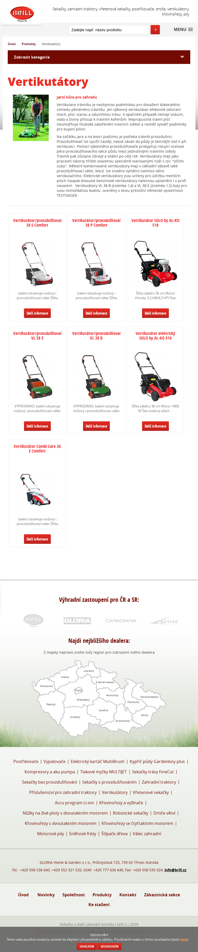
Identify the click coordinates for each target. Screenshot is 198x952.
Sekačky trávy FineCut (153, 772)
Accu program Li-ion (74, 803)
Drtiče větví (164, 813)
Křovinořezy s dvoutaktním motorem (60, 823)
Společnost (73, 895)
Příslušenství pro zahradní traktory (63, 792)
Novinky (46, 895)
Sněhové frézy (82, 833)
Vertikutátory (115, 792)
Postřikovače (25, 761)
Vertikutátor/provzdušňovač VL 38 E (37, 336)
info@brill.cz (175, 869)
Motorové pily (50, 833)
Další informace (37, 313)
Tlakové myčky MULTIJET (103, 772)
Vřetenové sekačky (151, 792)
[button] (183, 29)
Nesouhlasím (109, 946)
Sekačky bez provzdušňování (49, 782)
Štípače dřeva (114, 833)
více (183, 939)
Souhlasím (87, 946)
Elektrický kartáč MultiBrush (98, 761)
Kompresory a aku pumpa (49, 772)
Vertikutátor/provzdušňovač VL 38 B (96, 336)
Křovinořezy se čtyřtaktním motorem (137, 823)
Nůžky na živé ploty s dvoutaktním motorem (65, 813)
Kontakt (127, 895)
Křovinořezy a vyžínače (121, 803)
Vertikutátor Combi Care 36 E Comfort (37, 449)
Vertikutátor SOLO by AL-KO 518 (155, 223)
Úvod (12, 44)
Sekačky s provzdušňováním (109, 782)
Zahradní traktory (159, 782)
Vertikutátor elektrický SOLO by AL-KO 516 (155, 336)
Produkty (29, 44)
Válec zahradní (147, 833)
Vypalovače (54, 761)
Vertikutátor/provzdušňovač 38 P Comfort (96, 223)
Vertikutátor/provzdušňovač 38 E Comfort (37, 223)
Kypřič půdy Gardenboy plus (157, 761)
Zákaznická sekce (162, 895)
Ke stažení (99, 904)
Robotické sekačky (130, 813)
